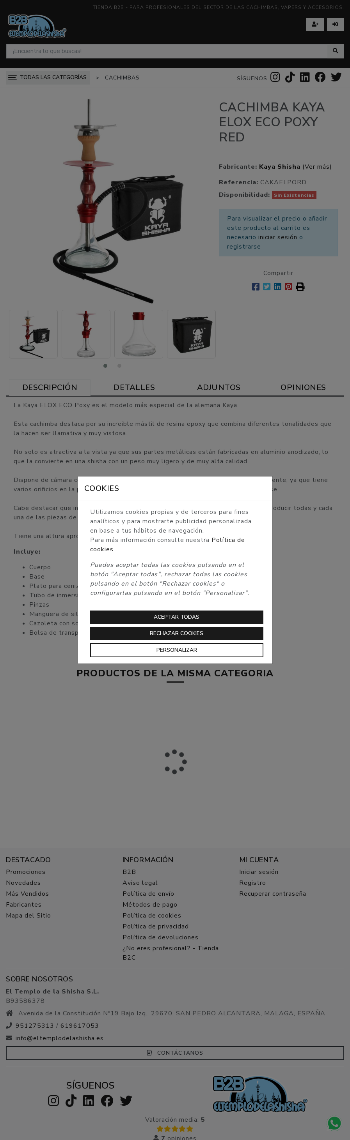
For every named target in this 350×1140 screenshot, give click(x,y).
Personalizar (176, 650)
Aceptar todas (176, 617)
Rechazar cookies (176, 633)
